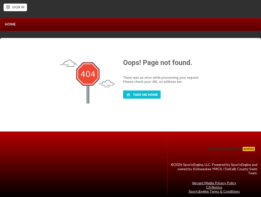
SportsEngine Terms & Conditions (214, 191)
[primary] (142, 94)
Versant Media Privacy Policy (214, 183)
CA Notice (214, 187)
